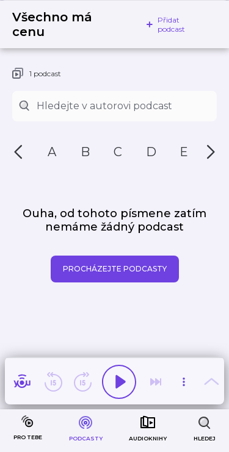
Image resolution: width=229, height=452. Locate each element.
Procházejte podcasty (115, 268)
